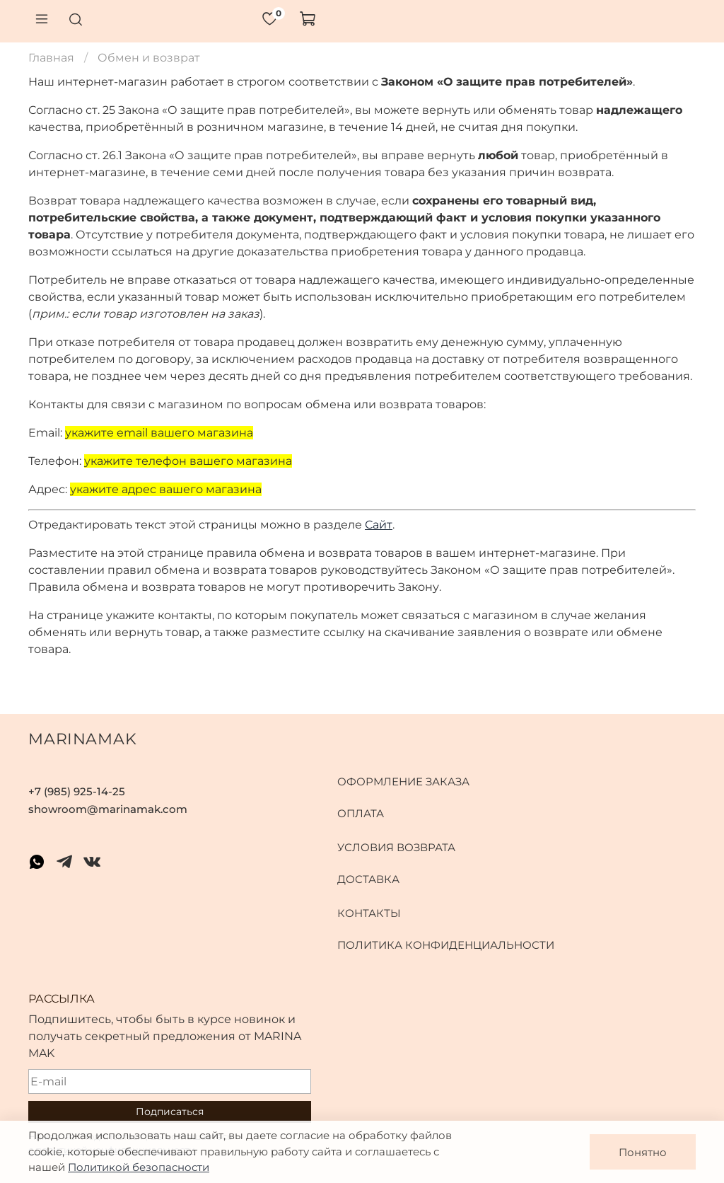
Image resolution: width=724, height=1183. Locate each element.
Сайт (378, 524)
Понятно (643, 1152)
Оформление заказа (403, 781)
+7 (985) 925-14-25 (76, 791)
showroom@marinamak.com (107, 809)
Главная (51, 57)
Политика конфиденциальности (445, 945)
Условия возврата (396, 847)
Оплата (360, 813)
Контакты (369, 913)
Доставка (368, 879)
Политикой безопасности (138, 1167)
